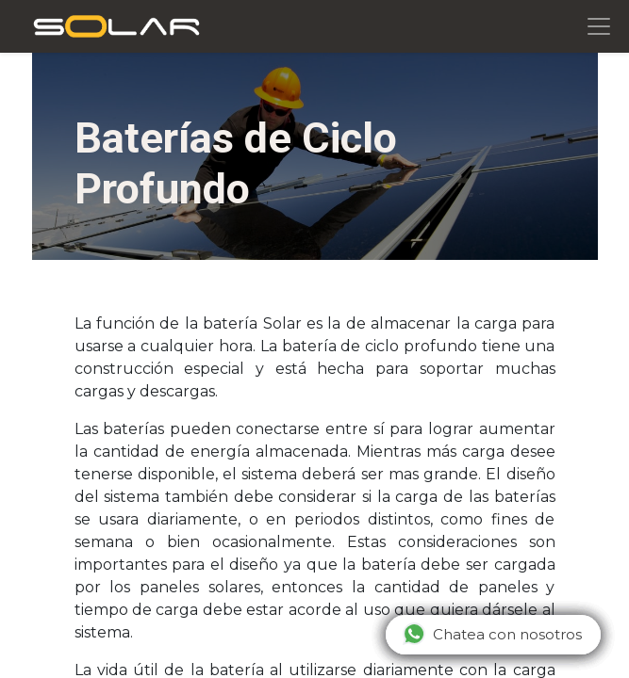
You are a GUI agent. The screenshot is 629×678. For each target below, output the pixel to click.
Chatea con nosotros (492, 633)
